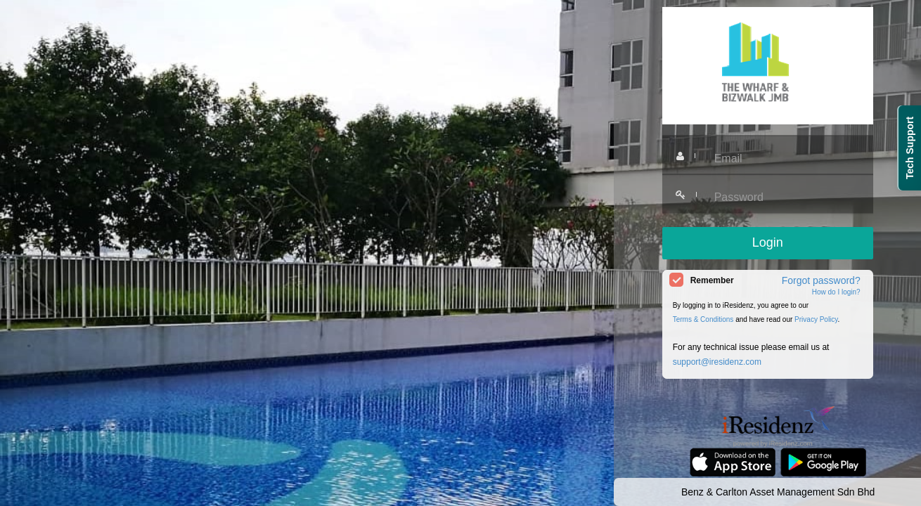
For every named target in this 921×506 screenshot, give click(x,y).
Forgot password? (821, 280)
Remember (712, 280)
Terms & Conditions (703, 319)
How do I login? (836, 292)
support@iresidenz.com (717, 362)
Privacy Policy (816, 319)
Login (767, 242)
